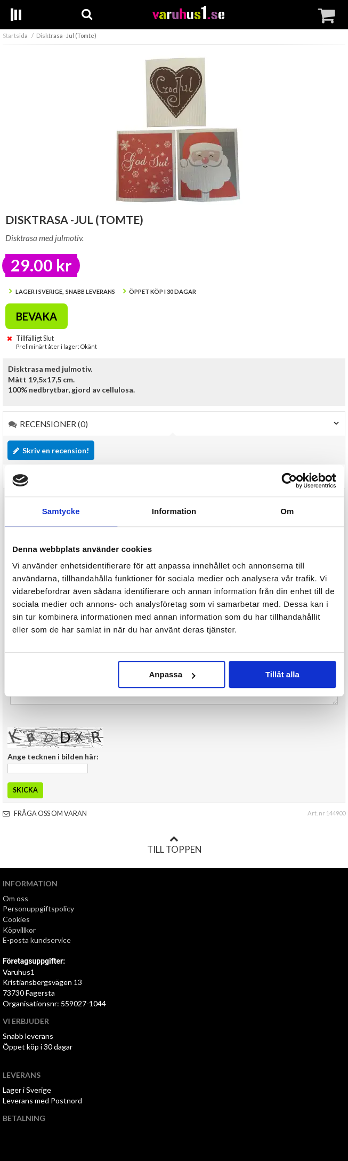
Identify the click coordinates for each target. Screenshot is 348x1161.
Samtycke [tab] (61, 511)
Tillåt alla (282, 674)
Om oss (15, 898)
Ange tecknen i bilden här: (53, 756)
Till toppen (174, 845)
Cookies (16, 919)
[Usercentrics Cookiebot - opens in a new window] (289, 481)
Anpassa (172, 674)
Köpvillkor (19, 929)
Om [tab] (287, 511)
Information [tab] (174, 511)
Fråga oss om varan (45, 814)
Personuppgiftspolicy (38, 908)
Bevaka (36, 316)
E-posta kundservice (37, 939)
